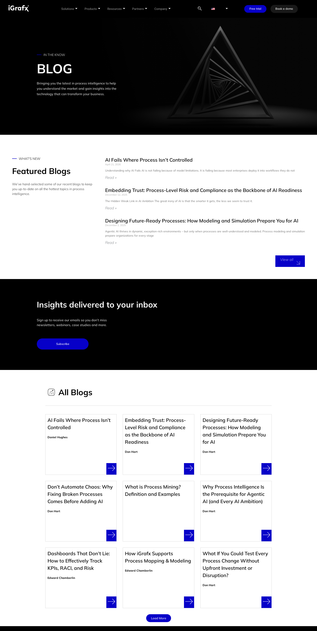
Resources (118, 9)
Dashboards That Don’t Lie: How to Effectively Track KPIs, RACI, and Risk (79, 560)
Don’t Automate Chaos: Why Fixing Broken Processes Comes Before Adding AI (80, 494)
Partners (141, 9)
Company (164, 9)
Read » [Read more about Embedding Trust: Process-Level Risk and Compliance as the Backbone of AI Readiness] (110, 208)
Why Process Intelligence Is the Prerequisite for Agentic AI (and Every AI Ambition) (234, 494)
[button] (158, 618)
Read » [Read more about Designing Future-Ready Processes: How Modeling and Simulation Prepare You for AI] (110, 242)
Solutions (71, 9)
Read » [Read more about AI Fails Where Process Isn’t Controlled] (110, 177)
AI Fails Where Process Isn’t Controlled (149, 160)
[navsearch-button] (201, 9)
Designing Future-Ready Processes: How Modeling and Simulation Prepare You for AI (201, 221)
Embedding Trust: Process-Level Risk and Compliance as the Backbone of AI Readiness (203, 190)
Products (94, 9)
